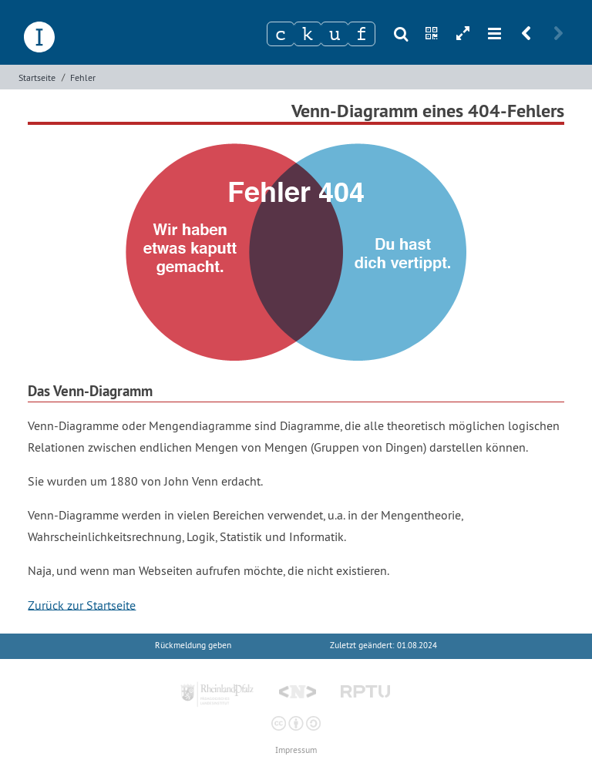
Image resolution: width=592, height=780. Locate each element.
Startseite (37, 77)
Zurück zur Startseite (82, 604)
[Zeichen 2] (307, 34)
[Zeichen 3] (334, 34)
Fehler (83, 77)
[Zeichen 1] (280, 34)
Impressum (296, 750)
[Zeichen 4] (361, 34)
